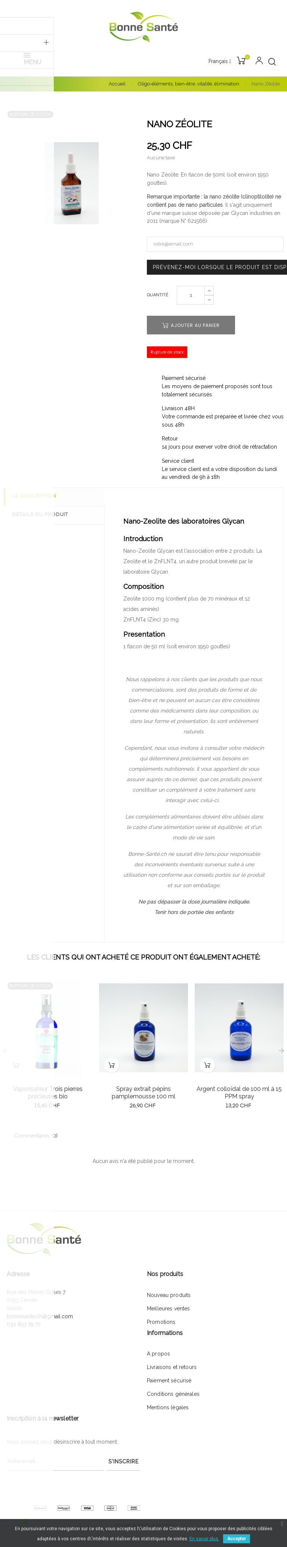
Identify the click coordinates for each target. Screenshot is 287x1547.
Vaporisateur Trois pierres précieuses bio (48, 1092)
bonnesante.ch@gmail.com (40, 1316)
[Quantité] (191, 295)
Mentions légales (168, 1407)
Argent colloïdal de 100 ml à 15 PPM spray (239, 1092)
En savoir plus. (204, 1538)
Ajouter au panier (191, 325)
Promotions (161, 1322)
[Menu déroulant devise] (220, 61)
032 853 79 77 (23, 1324)
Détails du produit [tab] (43, 514)
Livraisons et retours (172, 1367)
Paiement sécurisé (169, 1381)
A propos (158, 1354)
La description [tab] (37, 496)
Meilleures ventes (168, 1308)
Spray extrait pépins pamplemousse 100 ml (143, 1092)
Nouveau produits (169, 1295)
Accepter (236, 1538)
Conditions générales (173, 1394)
